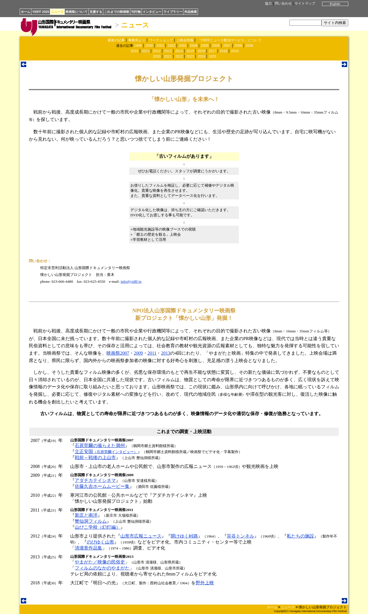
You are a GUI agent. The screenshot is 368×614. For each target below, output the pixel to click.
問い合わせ (283, 3)
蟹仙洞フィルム (91, 521)
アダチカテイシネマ (95, 480)
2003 (182, 46)
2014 (179, 51)
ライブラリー (172, 11)
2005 (205, 46)
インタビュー (152, 11)
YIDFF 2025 (40, 11)
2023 (190, 56)
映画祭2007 (117, 353)
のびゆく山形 (100, 542)
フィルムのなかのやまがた (102, 567)
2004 (193, 46)
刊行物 (136, 11)
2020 (157, 56)
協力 (268, 3)
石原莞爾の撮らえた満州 (100, 445)
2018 (223, 51)
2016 (201, 51)
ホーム (25, 11)
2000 (149, 46)
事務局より (136, 40)
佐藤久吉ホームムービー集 (102, 486)
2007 (227, 46)
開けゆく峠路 (184, 536)
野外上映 (205, 582)
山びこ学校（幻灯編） (97, 527)
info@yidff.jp (131, 281)
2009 (249, 46)
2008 (238, 46)
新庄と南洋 (86, 515)
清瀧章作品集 (88, 548)
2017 (212, 51)
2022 (179, 56)
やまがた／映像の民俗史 (100, 562)
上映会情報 (184, 40)
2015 (190, 51)
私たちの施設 (300, 536)
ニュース (57, 11)
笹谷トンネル (240, 536)
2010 (134, 51)
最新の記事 (116, 40)
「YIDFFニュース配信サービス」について (229, 40)
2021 (168, 56)
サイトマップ (305, 3)
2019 (234, 51)
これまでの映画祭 (116, 11)
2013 (168, 51)
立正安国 (106, 451)
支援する (96, 11)
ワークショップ (161, 40)
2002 (171, 46)
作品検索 (190, 11)
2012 (157, 51)
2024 (201, 56)
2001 (160, 46)
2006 (216, 46)
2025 (212, 56)
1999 (138, 46)
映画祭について (77, 11)
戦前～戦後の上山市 (95, 457)
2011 (145, 51)
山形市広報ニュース (140, 536)
